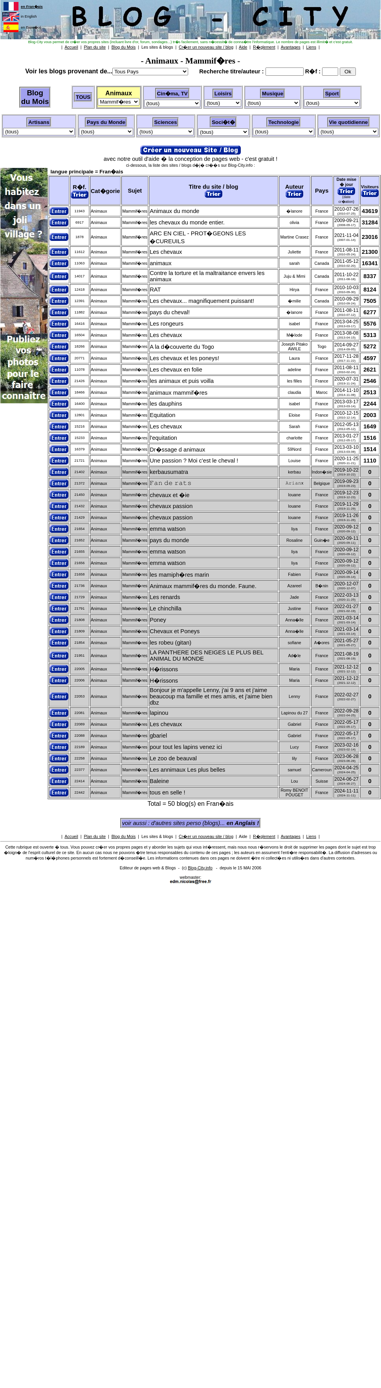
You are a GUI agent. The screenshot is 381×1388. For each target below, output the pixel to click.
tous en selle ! (167, 792)
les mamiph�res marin (179, 575)
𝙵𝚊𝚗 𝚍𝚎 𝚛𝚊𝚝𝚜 (171, 483)
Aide (243, 836)
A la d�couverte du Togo (182, 347)
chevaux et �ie (169, 495)
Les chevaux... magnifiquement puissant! (202, 301)
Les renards (165, 597)
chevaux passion (171, 506)
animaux (160, 263)
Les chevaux (166, 252)
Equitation (162, 415)
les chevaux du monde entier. (187, 222)
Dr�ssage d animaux (177, 449)
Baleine (159, 781)
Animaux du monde (174, 211)
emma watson (167, 529)
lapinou (159, 713)
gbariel (158, 735)
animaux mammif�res (178, 393)
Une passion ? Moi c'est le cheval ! (194, 460)
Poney (158, 620)
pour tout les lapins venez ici (186, 747)
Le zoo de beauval (173, 758)
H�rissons (164, 669)
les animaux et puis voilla (182, 381)
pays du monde (169, 540)
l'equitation (163, 438)
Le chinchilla (165, 608)
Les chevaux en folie (176, 369)
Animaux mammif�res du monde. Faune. (203, 586)
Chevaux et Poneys (175, 631)
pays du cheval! (170, 312)
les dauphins (166, 404)
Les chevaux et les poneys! (184, 358)
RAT (155, 289)
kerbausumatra (169, 472)
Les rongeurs (166, 324)
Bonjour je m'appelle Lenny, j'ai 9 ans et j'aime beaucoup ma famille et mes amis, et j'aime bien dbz (211, 696)
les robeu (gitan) (170, 642)
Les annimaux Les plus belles (187, 770)
